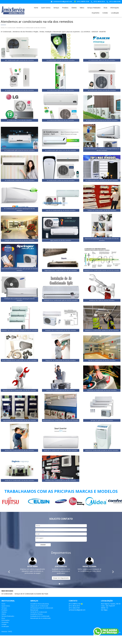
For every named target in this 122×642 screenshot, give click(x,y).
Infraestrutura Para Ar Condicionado (41, 608)
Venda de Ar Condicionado (38, 612)
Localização (115, 13)
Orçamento (95, 13)
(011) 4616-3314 (99, 1)
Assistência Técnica (36, 614)
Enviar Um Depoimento (61, 578)
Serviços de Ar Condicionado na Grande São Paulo (31, 594)
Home (36, 8)
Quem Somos (45, 8)
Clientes (74, 8)
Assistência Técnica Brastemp (39, 604)
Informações (114, 8)
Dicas (105, 8)
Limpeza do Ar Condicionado (39, 606)
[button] (9, 571)
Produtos (65, 8)
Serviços (56, 8)
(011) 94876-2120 (83, 1)
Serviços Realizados (93, 8)
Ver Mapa (104, 610)
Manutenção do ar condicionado (40, 618)
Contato (105, 13)
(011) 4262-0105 (114, 1)
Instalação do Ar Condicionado (39, 616)
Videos (82, 8)
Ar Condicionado (10, 28)
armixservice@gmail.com (62, 1)
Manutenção (34, 610)
